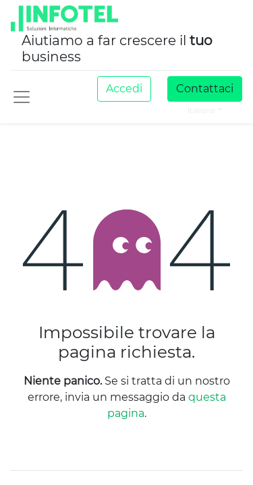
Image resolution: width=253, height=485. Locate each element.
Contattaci (204, 88)
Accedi (124, 88)
